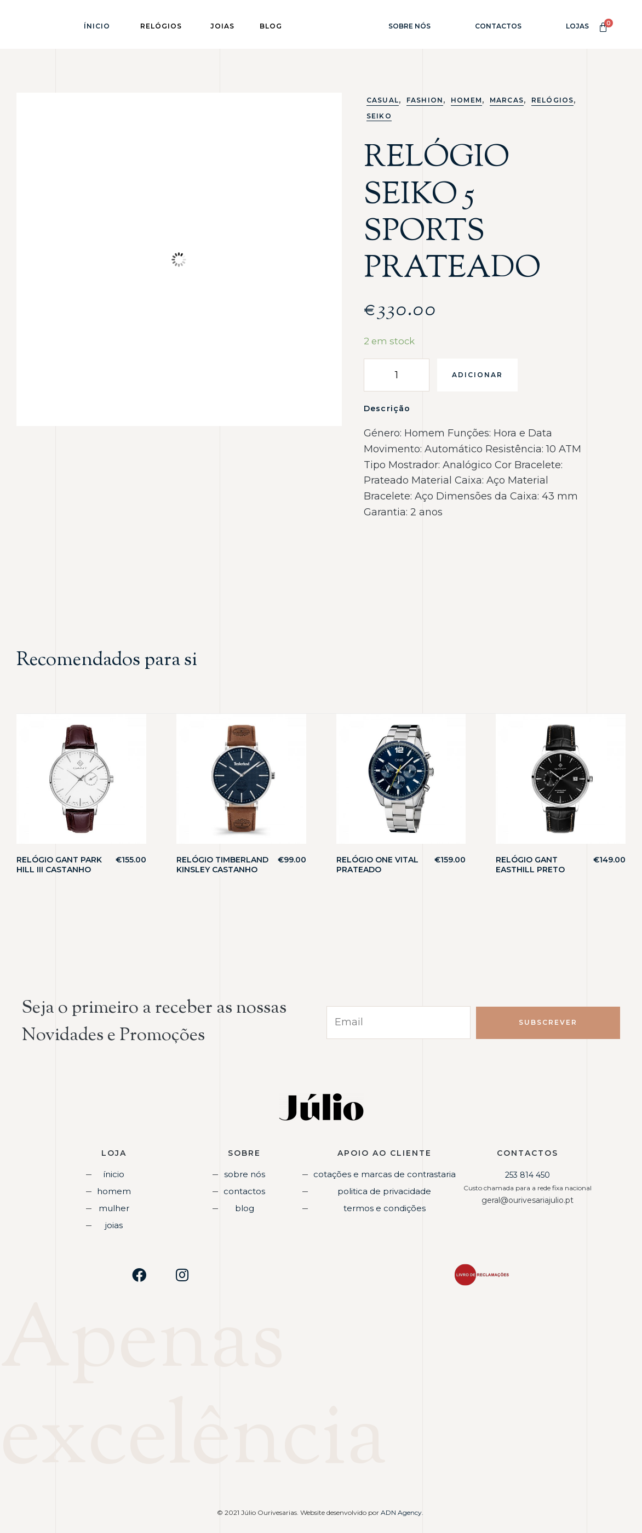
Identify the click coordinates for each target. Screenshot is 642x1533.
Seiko (379, 116)
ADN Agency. (403, 1510)
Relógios (552, 100)
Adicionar (477, 375)
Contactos (498, 26)
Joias (114, 1223)
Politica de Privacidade (384, 1190)
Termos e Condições (384, 1207)
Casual (382, 100)
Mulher (114, 1207)
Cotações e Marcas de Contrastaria (384, 1174)
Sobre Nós (409, 26)
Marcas (507, 100)
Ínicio (97, 26)
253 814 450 (527, 1175)
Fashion (424, 100)
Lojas (577, 26)
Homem (466, 100)
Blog (244, 1207)
